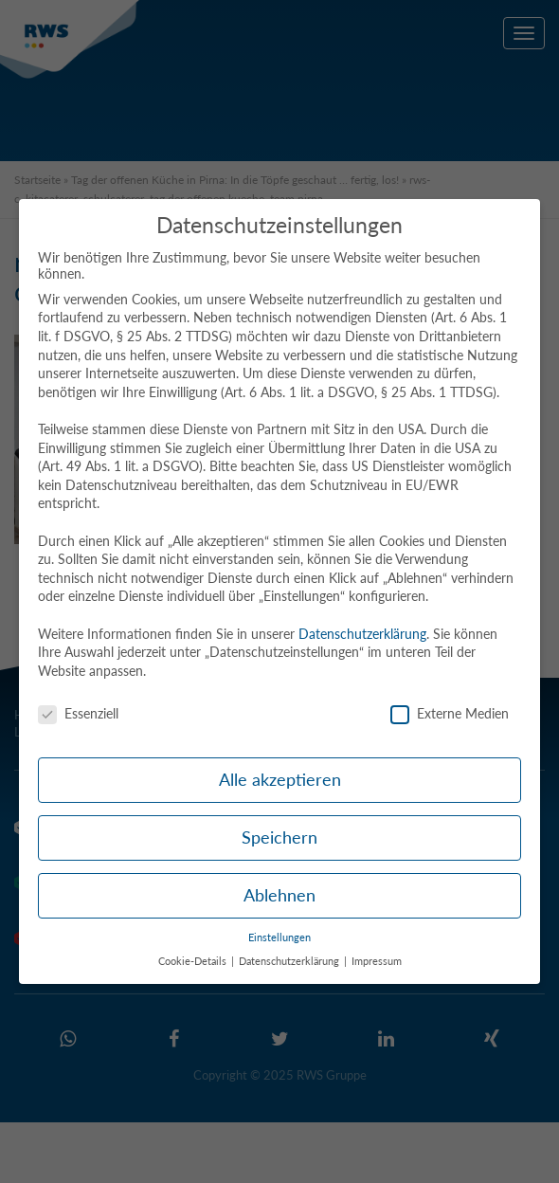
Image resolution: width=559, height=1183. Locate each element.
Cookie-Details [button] (193, 961)
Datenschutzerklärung (362, 634)
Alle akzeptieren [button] (280, 780)
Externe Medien (449, 713)
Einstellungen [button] (279, 937)
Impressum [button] (377, 961)
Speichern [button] (279, 837)
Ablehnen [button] (279, 895)
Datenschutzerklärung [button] (290, 961)
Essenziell (78, 713)
